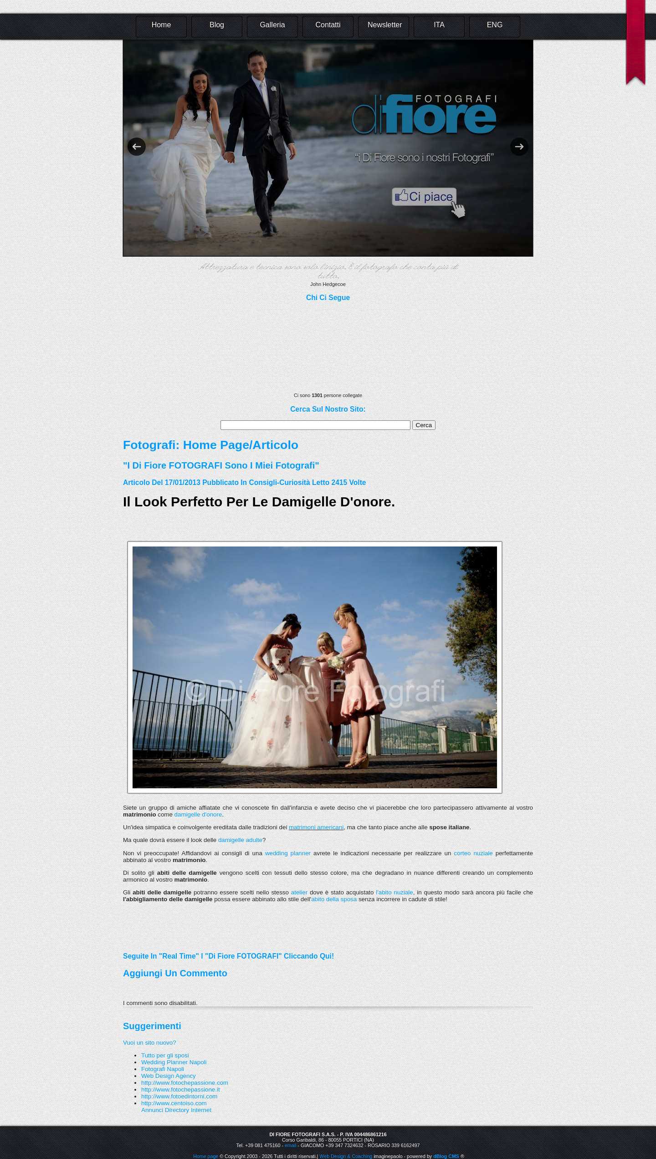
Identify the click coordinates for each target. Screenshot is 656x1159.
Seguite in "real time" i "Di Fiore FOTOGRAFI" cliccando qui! (228, 956)
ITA (439, 25)
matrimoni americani (316, 827)
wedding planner (288, 853)
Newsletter (385, 25)
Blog (217, 25)
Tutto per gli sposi (165, 1055)
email (290, 1145)
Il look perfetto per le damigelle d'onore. (259, 501)
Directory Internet (188, 1110)
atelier (298, 892)
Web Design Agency (168, 1075)
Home (161, 25)
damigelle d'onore (198, 814)
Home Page (216, 445)
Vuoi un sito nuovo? (149, 1042)
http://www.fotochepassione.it (180, 1089)
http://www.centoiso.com (174, 1103)
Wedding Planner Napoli (174, 1062)
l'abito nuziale (394, 892)
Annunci (152, 1110)
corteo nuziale (473, 853)
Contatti (327, 25)
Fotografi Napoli (162, 1069)
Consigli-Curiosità (279, 482)
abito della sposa (334, 899)
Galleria (272, 25)
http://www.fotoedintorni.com (179, 1096)
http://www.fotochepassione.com (184, 1082)
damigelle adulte (240, 840)
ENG (495, 25)
